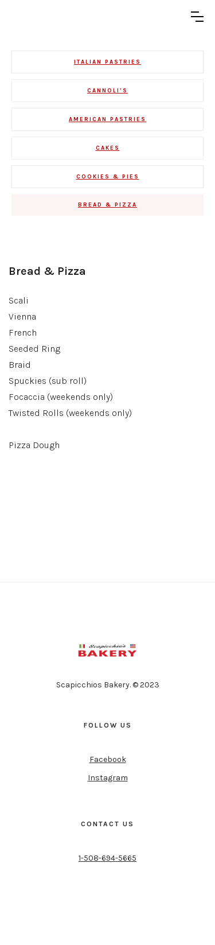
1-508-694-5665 (107, 858)
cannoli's (107, 90)
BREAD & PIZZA (107, 204)
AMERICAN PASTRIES (107, 119)
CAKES (108, 148)
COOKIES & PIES (107, 176)
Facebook (107, 759)
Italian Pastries (107, 62)
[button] (197, 16)
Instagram (108, 778)
